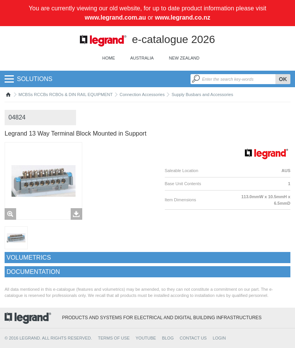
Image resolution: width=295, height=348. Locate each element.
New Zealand (184, 58)
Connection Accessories (141, 94)
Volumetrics (29, 257)
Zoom (10, 214)
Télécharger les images (76, 214)
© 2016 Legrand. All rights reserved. (48, 338)
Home (108, 58)
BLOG (168, 338)
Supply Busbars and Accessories (202, 94)
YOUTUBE (146, 338)
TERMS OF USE (114, 338)
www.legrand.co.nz (182, 17)
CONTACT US (193, 338)
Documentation (33, 271)
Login (219, 338)
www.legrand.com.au (115, 17)
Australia (142, 58)
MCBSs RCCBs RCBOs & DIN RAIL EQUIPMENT (65, 94)
